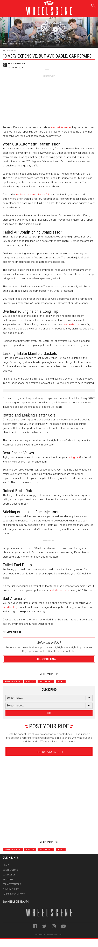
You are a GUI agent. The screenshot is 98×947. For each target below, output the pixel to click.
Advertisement (49, 832)
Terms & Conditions (14, 893)
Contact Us (9, 874)
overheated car (71, 324)
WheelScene (56, 935)
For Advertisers (12, 884)
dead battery (10, 607)
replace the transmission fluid (33, 194)
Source (19, 44)
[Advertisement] (49, 99)
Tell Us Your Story (49, 752)
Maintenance (46, 681)
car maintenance (61, 127)
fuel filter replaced (60, 590)
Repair (60, 681)
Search (93, 5)
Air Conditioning (12, 681)
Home (6, 865)
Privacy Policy (11, 889)
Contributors (10, 870)
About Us (8, 879)
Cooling (30, 681)
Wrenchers (11, 51)
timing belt (74, 457)
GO (49, 713)
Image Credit (8, 44)
